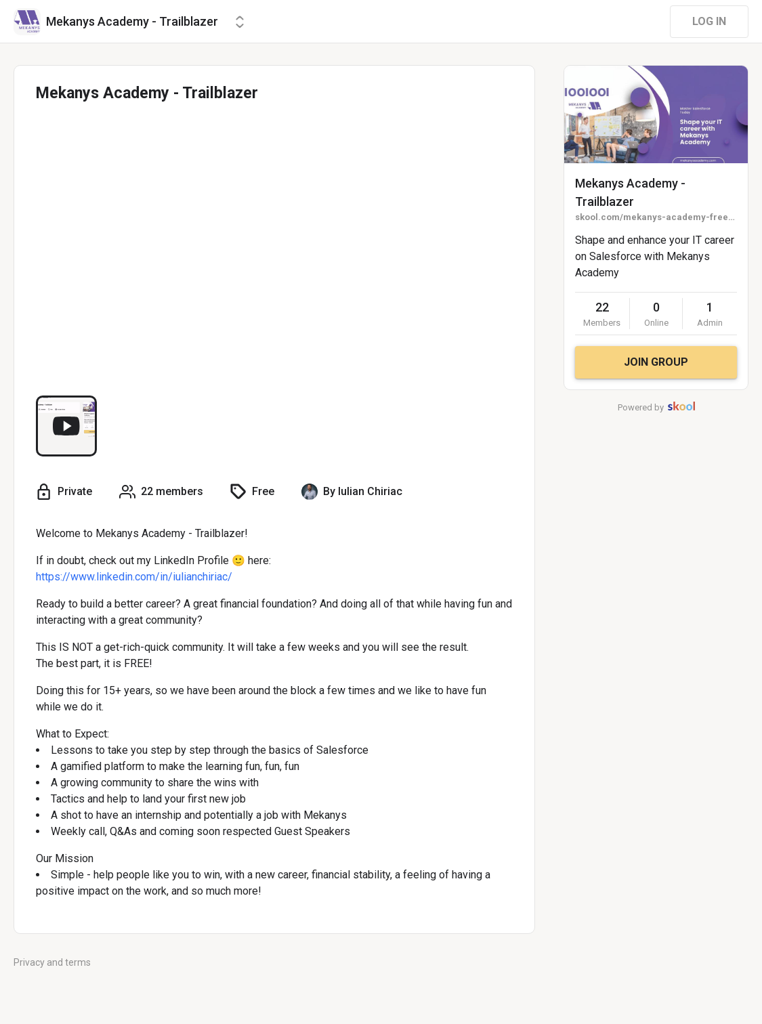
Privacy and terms (52, 962)
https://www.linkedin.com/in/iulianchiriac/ (134, 576)
